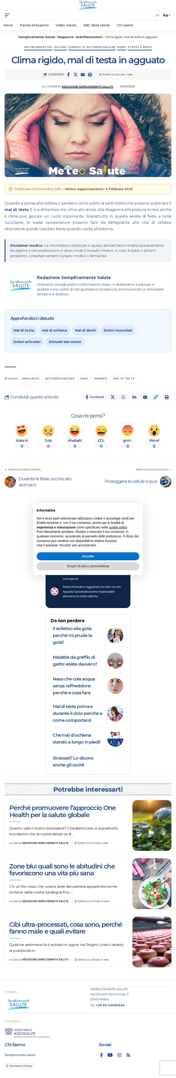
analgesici (30, 378)
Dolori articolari (27, 342)
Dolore (60, 47)
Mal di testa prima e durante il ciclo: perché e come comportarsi (77, 713)
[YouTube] (110, 1055)
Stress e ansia (140, 47)
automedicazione (59, 378)
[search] (157, 15)
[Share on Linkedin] (134, 397)
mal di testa (16, 209)
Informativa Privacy (21, 1065)
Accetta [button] (88, 556)
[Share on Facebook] (68, 74)
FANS (84, 378)
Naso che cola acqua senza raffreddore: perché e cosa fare (74, 685)
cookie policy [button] (118, 527)
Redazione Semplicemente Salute (87, 86)
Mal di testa (24, 330)
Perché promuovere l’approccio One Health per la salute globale (62, 811)
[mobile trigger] (8, 15)
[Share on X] (75, 74)
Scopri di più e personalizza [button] (88, 566)
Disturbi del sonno (65, 342)
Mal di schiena (54, 330)
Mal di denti (85, 330)
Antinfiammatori (38, 47)
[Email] (83, 74)
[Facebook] (101, 1055)
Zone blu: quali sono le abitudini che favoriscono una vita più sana (62, 869)
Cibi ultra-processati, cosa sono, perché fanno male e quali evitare (65, 927)
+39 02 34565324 (110, 1005)
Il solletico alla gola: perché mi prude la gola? (72, 635)
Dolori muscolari (118, 330)
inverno (101, 378)
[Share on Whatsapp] (123, 397)
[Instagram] (119, 1055)
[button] (90, 74)
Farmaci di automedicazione (92, 47)
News (121, 47)
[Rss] (128, 1055)
